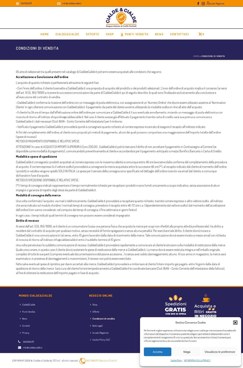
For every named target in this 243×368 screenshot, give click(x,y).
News (159, 34)
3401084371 (26, 3)
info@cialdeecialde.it (71, 3)
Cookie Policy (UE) (100, 339)
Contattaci (179, 34)
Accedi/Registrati (99, 332)
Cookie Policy (176, 360)
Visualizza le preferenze (220, 351)
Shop (110, 34)
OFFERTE (92, 34)
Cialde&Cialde (67, 34)
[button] (235, 322)
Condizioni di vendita (102, 318)
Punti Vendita (134, 34)
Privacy (24, 332)
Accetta (157, 351)
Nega (186, 351)
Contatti (25, 325)
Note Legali (96, 325)
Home (45, 34)
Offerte (94, 311)
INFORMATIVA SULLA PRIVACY (197, 360)
